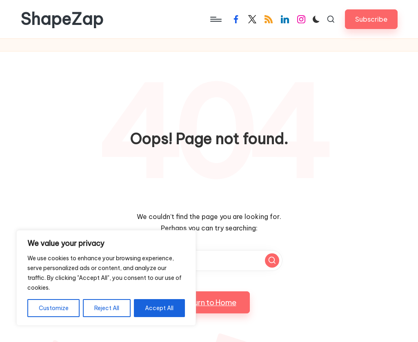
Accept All (159, 308)
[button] (371, 19)
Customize (54, 308)
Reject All (106, 308)
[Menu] (215, 19)
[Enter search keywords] (209, 260)
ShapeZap (61, 19)
